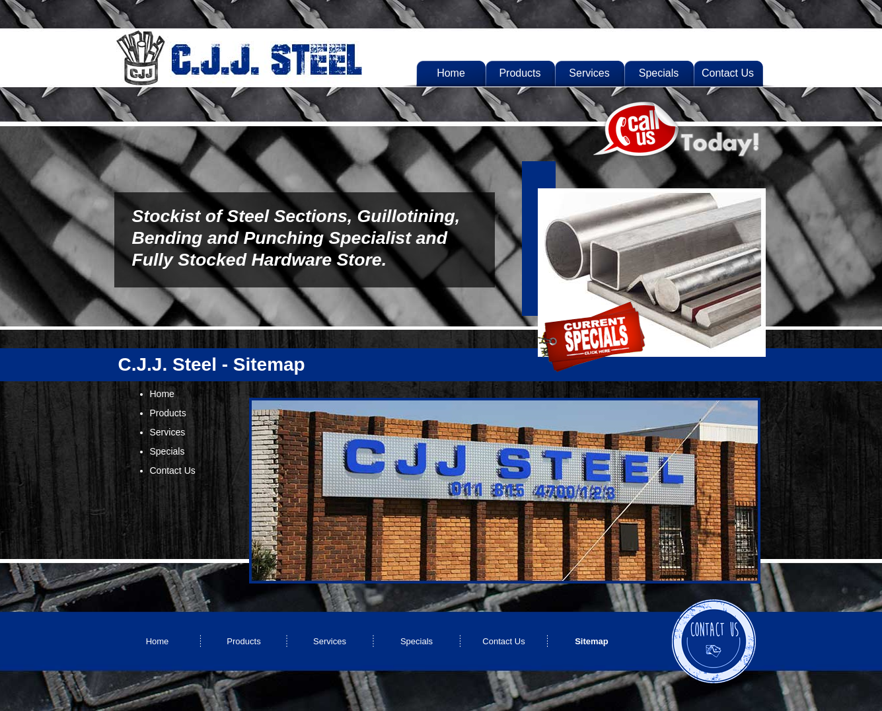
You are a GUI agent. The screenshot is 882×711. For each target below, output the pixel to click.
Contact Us (173, 470)
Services (168, 432)
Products (168, 413)
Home (162, 394)
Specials (167, 451)
